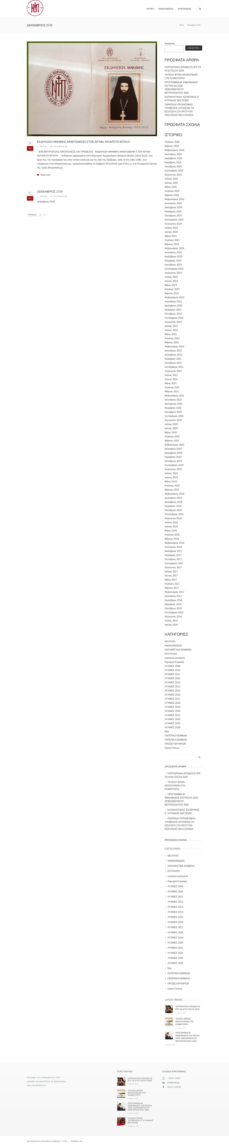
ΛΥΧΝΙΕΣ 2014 (172, 686)
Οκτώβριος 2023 (173, 264)
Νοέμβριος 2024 (173, 211)
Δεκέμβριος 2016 (173, 600)
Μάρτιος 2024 (172, 244)
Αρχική (150, 8)
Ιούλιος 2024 (171, 228)
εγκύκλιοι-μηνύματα (175, 658)
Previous (32, 214)
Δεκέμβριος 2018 (173, 502)
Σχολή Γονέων (172, 748)
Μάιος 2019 (171, 481)
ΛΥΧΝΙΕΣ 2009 (172, 666)
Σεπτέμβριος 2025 (174, 170)
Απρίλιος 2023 (172, 289)
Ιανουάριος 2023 (173, 301)
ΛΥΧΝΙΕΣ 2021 (172, 715)
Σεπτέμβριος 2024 (174, 219)
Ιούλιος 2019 (171, 473)
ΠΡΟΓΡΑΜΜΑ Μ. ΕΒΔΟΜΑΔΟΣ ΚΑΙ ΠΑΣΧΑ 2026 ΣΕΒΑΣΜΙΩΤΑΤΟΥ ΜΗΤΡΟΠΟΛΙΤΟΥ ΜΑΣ (140, 1106)
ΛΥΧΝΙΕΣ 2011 (172, 674)
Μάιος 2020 (171, 432)
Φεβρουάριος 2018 (174, 543)
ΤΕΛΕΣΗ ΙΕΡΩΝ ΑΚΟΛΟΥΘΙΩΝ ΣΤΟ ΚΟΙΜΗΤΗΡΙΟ (184, 1021)
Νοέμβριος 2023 (173, 260)
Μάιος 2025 (171, 187)
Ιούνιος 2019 (171, 477)
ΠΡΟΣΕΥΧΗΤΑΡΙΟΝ (175, 744)
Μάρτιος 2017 (172, 588)
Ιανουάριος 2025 (173, 203)
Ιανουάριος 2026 (173, 154)
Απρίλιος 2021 (172, 387)
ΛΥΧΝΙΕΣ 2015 (172, 690)
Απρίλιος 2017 (172, 584)
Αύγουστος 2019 (173, 469)
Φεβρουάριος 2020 (174, 444)
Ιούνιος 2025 (171, 183)
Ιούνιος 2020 (171, 428)
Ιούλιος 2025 (171, 179)
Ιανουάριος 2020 (173, 449)
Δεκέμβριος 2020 (173, 404)
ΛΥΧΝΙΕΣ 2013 (172, 682)
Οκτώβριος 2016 (173, 608)
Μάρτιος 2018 (172, 539)
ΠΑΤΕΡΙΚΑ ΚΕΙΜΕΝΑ (176, 735)
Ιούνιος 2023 (171, 281)
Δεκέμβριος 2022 (173, 305)
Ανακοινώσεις (166, 8)
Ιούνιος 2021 (171, 379)
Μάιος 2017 (171, 579)
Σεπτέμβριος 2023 (174, 269)
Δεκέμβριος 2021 (173, 354)
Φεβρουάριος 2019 (174, 494)
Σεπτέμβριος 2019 (174, 465)
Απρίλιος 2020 (172, 436)
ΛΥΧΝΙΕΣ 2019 (172, 707)
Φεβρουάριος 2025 (174, 199)
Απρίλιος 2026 (172, 142)
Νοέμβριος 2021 (173, 359)
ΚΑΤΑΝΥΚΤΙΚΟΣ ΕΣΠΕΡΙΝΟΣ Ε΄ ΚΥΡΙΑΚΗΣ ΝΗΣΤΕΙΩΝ (140, 1120)
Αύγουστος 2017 (173, 567)
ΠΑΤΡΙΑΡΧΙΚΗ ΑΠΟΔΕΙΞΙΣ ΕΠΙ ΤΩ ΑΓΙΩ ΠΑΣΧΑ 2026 (140, 1079)
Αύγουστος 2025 (173, 174)
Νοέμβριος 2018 (173, 506)
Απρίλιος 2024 (172, 240)
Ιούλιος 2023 (171, 277)
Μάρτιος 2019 (172, 489)
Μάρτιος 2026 (172, 146)
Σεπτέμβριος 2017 (174, 563)
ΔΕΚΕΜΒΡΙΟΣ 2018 (49, 191)
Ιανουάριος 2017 (173, 596)
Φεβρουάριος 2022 (174, 346)
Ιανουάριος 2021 (173, 399)
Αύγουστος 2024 (173, 224)
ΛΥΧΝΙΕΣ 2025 (172, 723)
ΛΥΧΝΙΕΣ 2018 (172, 703)
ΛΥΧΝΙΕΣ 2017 (172, 699)
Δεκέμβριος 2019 (173, 453)
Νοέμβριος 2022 (173, 309)
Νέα (167, 731)
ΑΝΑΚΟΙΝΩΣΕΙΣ (173, 645)
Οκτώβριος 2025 (173, 166)
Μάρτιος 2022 (172, 342)
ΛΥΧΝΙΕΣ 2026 (172, 727)
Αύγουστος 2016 (173, 616)
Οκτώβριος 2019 (173, 461)
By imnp (43, 146)
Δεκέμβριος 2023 (173, 256)
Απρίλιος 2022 (172, 338)
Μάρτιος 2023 (172, 293)
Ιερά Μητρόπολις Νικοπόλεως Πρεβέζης (43, 1141)
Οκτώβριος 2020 (173, 412)
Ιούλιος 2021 (171, 375)
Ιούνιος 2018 (171, 526)
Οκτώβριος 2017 (173, 559)
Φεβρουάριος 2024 (174, 248)
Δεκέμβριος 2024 (173, 207)
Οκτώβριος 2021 (173, 363)
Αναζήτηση (170, 43)
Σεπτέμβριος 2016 (174, 612)
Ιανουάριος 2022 (173, 350)
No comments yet (60, 146)
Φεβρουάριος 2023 (174, 297)
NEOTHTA (170, 641)
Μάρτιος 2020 (172, 440)
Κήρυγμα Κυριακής (174, 662)
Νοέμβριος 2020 (173, 408)
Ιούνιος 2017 (171, 575)
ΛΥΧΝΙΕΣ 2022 (172, 719)
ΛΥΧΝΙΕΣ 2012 (172, 678)
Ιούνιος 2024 (171, 232)
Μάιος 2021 (171, 383)
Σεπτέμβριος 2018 (174, 514)
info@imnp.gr (173, 1082)
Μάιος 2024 (171, 236)
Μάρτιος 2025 (172, 195)
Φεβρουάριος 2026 (174, 150)
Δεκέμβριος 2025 (173, 158)
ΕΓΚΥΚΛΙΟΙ (171, 654)
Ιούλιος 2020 (171, 424)
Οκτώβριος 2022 (173, 314)
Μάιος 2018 (171, 530)
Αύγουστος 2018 (173, 518)
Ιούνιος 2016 (171, 624)
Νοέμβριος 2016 (173, 604)
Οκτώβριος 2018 (173, 510)
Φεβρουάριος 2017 (174, 592)
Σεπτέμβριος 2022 (174, 318)
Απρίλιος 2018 (172, 534)
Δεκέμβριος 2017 (173, 551)
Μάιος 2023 (171, 285)
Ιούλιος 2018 (171, 522)
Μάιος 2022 (171, 334)
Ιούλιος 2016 (171, 620)
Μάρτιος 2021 (172, 391)
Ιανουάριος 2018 (173, 547)
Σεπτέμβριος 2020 (174, 416)
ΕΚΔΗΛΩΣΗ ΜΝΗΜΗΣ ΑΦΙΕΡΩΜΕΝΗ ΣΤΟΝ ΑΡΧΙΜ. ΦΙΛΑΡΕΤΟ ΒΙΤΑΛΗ (83, 141)
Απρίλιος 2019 (172, 485)
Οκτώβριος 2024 (173, 215)
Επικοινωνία (184, 8)
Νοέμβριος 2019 (173, 457)
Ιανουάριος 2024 (173, 252)
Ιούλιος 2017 (171, 571)
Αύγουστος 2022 (173, 322)
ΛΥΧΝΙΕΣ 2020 (172, 711)
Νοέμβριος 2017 (173, 555)
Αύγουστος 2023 (173, 273)
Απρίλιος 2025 (172, 191)
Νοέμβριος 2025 (173, 162)
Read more (45, 175)
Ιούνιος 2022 (171, 330)
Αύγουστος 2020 (173, 420)
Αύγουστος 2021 (173, 371)
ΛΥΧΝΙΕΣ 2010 (172, 670)
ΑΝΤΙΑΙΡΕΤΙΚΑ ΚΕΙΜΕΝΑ (178, 649)
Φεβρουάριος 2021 (174, 395)
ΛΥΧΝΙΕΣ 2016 (172, 694)
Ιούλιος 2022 (171, 326)
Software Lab (76, 1141)
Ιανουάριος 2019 (173, 498)
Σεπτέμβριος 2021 (174, 367)
